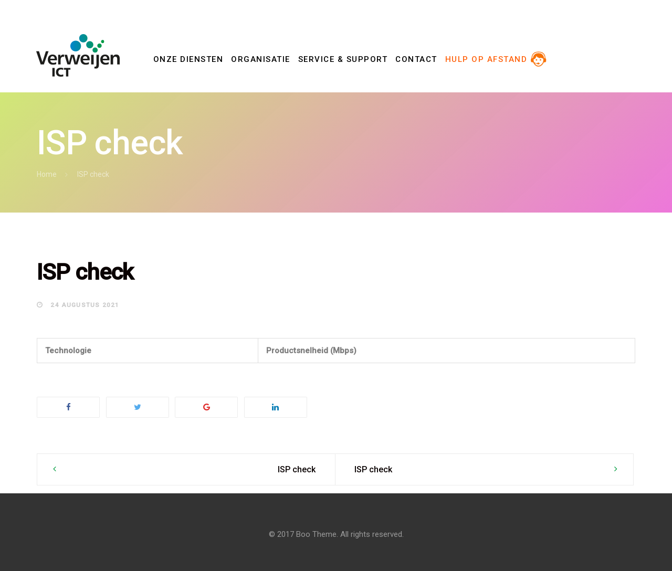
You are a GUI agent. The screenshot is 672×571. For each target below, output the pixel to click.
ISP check (297, 469)
